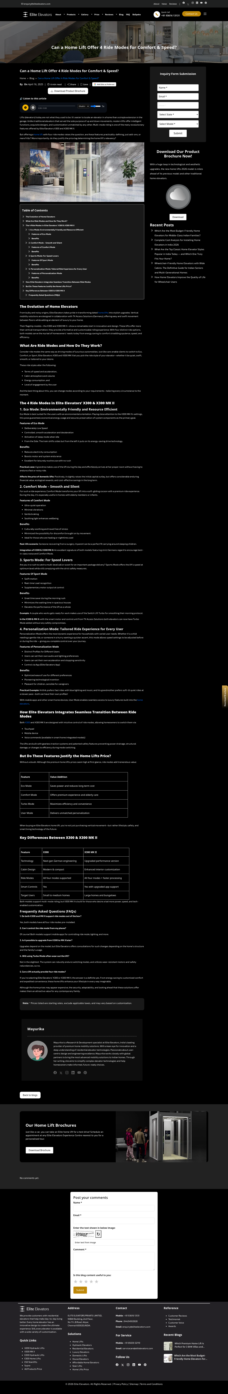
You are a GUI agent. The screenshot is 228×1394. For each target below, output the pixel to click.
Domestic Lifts (79, 1355)
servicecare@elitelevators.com (138, 1348)
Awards (172, 1326)
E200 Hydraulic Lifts (34, 1355)
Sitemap (134, 1384)
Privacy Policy (120, 1384)
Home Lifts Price (80, 1369)
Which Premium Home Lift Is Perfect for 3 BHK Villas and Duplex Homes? (189, 1345)
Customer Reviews (177, 1315)
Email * (77, 1215)
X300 (27, 722)
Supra (27, 1365)
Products (71, 14)
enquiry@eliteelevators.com (136, 1326)
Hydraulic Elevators (82, 1345)
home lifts (103, 312)
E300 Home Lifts (32, 1358)
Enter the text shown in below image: (94, 1227)
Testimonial (174, 1319)
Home (23, 78)
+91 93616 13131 (170, 15)
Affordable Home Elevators (85, 1362)
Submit (178, 133)
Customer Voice (176, 1322)
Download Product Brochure (68, 91)
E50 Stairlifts (30, 1362)
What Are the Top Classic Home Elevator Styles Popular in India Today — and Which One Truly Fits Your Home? (179, 254)
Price (96, 14)
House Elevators (80, 1359)
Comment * (79, 1249)
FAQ (128, 14)
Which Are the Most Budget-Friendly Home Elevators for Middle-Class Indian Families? (190, 1357)
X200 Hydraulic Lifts (34, 1348)
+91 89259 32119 (132, 1342)
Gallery (84, 14)
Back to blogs (30, 1095)
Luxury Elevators (80, 1352)
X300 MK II (29, 1351)
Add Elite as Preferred (104, 84)
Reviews (173, 3)
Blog (121, 14)
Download (178, 217)
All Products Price (33, 1369)
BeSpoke (136, 14)
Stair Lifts (77, 1366)
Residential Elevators (82, 1348)
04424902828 (131, 1321)
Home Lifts (77, 1341)
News (164, 3)
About (156, 3)
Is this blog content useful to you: (92, 1275)
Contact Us (191, 13)
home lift (38, 134)
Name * (77, 1202)
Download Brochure (39, 1150)
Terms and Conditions (151, 1384)
